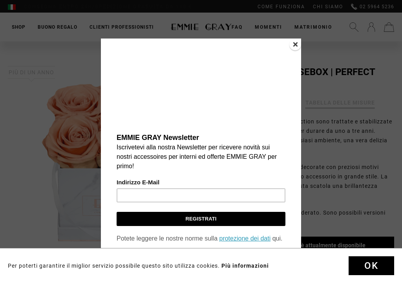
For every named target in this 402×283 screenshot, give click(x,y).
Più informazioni (245, 265)
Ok (371, 265)
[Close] (295, 44)
